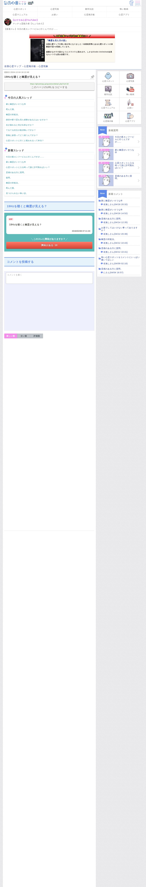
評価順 (37, 336)
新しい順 (10, 336)
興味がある (49, 245)
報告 (90, 343)
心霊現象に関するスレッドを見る (71, 853)
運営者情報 (24, 526)
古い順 (24, 336)
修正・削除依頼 (85, 532)
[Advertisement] (49, 307)
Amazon (49, 792)
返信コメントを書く (18, 363)
